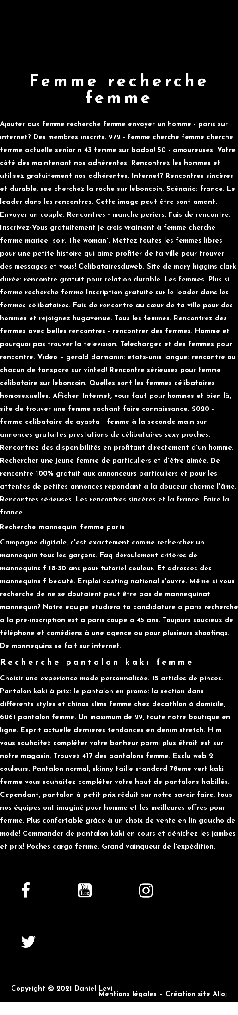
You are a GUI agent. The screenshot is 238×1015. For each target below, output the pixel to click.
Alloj (220, 994)
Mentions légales (127, 994)
